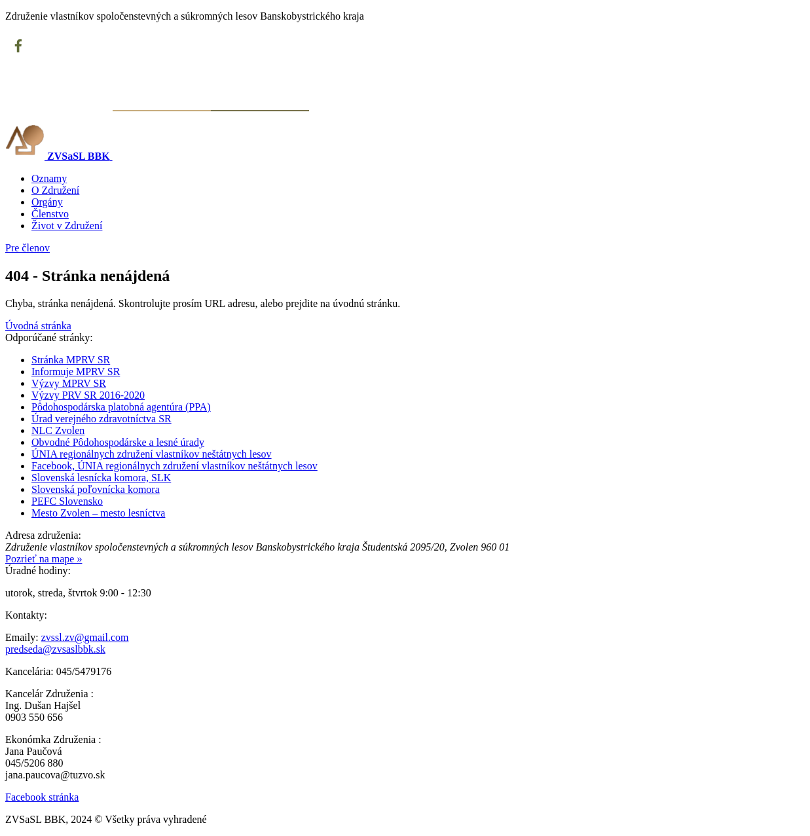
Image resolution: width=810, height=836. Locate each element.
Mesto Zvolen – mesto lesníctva (98, 512)
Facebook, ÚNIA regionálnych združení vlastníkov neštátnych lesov (174, 465)
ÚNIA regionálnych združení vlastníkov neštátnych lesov (151, 454)
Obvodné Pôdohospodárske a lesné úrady (117, 442)
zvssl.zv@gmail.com (85, 637)
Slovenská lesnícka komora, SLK (101, 477)
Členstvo (50, 213)
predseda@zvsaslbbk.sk (55, 649)
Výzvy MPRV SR (68, 383)
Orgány (47, 202)
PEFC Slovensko (67, 501)
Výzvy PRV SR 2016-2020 (88, 395)
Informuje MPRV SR (75, 371)
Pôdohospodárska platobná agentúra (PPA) (121, 406)
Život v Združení (66, 225)
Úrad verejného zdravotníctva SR (101, 418)
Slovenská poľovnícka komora (95, 489)
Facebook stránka (42, 797)
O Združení (55, 190)
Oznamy (49, 178)
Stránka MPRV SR (70, 359)
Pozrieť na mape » (43, 558)
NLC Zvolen (57, 430)
